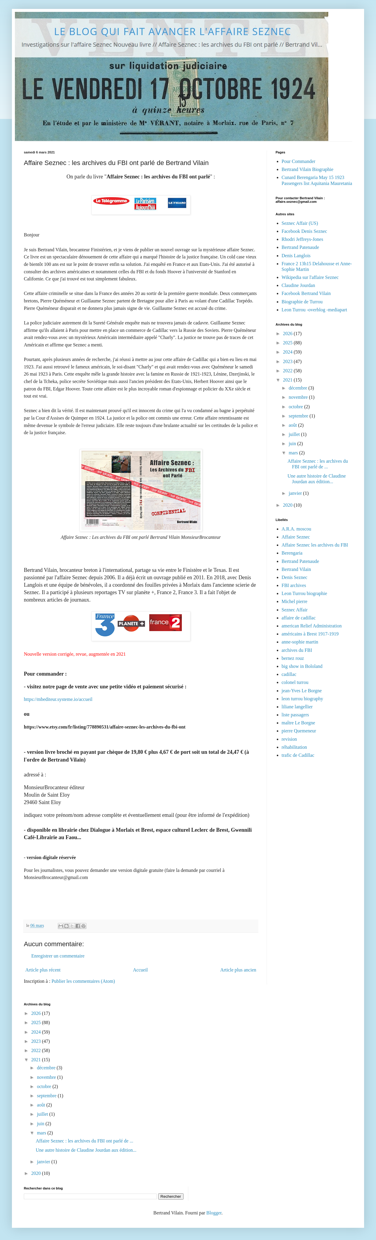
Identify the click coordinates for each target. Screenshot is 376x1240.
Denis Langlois (296, 255)
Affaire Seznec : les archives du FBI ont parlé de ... (84, 1140)
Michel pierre (294, 601)
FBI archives (294, 585)
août (293, 425)
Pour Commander (298, 161)
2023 (288, 361)
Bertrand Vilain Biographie (307, 169)
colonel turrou (295, 682)
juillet (295, 434)
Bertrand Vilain (296, 569)
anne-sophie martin (300, 641)
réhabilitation (294, 747)
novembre (299, 397)
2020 (288, 505)
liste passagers (295, 714)
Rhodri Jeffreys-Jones (302, 239)
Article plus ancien (238, 969)
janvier (296, 493)
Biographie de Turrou (302, 301)
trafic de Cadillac (298, 755)
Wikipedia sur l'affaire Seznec (310, 277)
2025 (288, 342)
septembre (299, 415)
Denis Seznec (294, 577)
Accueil (140, 969)
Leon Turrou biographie (304, 593)
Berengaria (292, 552)
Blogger (214, 1212)
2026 (288, 333)
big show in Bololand (302, 666)
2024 (288, 351)
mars (294, 452)
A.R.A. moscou (296, 528)
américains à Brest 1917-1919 (310, 633)
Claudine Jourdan (298, 285)
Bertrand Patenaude (300, 247)
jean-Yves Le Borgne (302, 690)
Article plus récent (42, 969)
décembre (298, 387)
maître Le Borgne (298, 722)
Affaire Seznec (296, 536)
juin (293, 443)
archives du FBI (297, 650)
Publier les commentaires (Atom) (83, 981)
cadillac (289, 674)
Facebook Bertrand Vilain (306, 293)
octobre (296, 406)
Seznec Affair (294, 609)
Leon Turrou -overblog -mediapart (314, 309)
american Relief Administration (312, 625)
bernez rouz (293, 658)
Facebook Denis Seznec (304, 231)
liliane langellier (297, 706)
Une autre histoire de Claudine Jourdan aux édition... (86, 1150)
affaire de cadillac (299, 617)
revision (289, 739)
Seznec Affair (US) (300, 223)
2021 (288, 379)
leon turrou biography (302, 698)
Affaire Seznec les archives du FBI (315, 544)
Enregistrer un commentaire (58, 955)
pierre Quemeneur (299, 730)
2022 (288, 370)
